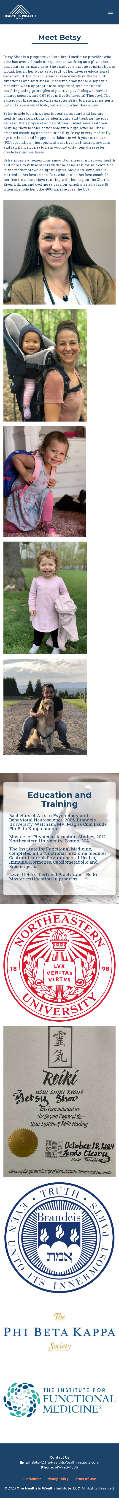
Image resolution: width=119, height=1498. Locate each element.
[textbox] (59, 835)
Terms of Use (84, 1479)
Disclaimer (32, 1479)
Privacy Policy (57, 1479)
